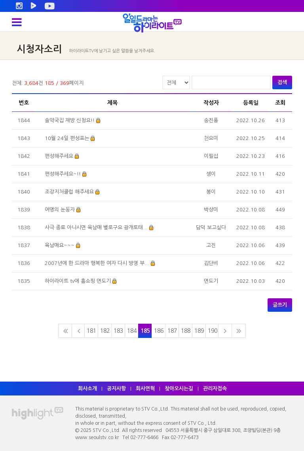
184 (132, 331)
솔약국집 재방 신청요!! (70, 120)
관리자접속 (215, 388)
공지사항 (116, 388)
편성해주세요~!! (63, 174)
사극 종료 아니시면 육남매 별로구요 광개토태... (96, 227)
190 (212, 331)
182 (105, 331)
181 (91, 331)
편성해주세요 (59, 156)
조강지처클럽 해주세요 (69, 191)
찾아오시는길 (179, 388)
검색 (282, 82)
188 (185, 331)
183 (118, 331)
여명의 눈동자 (60, 209)
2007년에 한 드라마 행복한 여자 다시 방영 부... (97, 263)
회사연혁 (145, 388)
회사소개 (87, 388)
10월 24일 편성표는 (67, 138)
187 (172, 331)
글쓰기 (280, 304)
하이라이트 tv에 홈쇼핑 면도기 (78, 281)
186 (158, 331)
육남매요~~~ (59, 245)
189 (199, 331)
